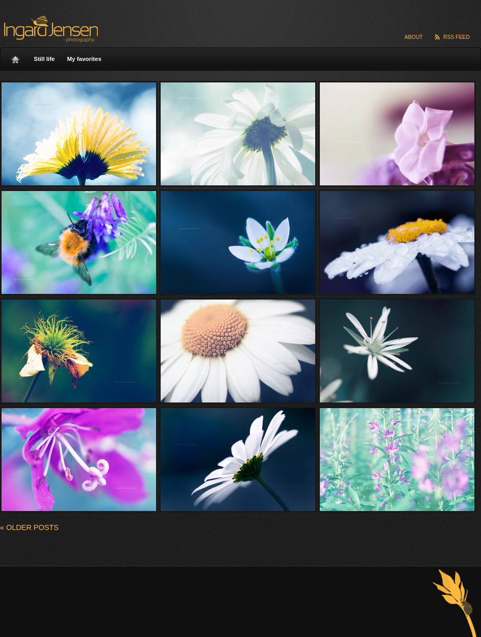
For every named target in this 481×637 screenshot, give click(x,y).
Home (15, 57)
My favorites (84, 59)
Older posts (29, 527)
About (414, 37)
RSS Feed (456, 37)
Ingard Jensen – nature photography (49, 29)
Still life (44, 59)
